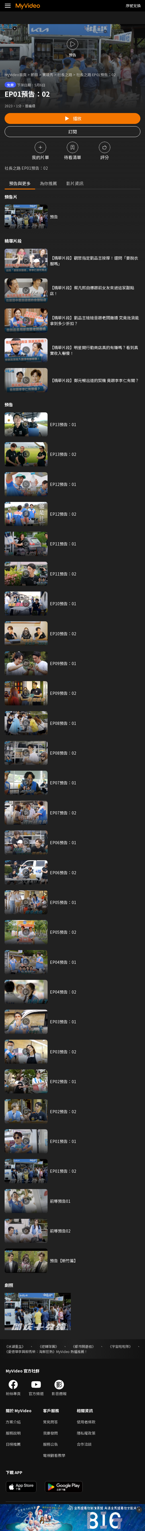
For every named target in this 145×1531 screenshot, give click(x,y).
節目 (34, 74)
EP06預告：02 (63, 872)
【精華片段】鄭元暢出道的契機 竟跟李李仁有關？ (94, 380)
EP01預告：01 (63, 1141)
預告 (54, 216)
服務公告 (50, 1444)
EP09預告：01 (63, 663)
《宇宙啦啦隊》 (120, 1346)
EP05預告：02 (63, 932)
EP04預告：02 (63, 992)
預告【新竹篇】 (64, 1260)
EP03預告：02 (63, 1052)
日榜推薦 (13, 1444)
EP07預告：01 (63, 783)
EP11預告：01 (63, 544)
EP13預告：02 (63, 454)
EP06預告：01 (63, 842)
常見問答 (50, 1422)
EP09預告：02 (63, 693)
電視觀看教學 (54, 1455)
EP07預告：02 (63, 813)
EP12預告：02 (63, 514)
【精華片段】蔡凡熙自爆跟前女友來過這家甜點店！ (92, 290)
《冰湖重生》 (15, 1346)
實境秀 (47, 74)
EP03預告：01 (63, 1021)
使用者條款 (86, 1422)
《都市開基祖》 (83, 1346)
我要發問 (50, 1433)
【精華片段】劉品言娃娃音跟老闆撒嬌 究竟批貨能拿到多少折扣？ (94, 320)
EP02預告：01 (63, 1081)
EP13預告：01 (63, 424)
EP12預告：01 (63, 484)
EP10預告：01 (63, 603)
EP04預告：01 (63, 962)
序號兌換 (133, 5)
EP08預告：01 (63, 723)
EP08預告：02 (63, 753)
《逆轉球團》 (48, 1346)
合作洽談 (84, 1444)
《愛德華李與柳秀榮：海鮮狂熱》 (30, 1351)
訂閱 (72, 131)
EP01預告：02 (63, 1171)
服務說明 (13, 1433)
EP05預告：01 (63, 902)
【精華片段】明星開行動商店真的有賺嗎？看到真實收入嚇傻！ (94, 350)
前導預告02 (60, 1231)
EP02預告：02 (63, 1111)
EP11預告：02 (63, 574)
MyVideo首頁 (16, 74)
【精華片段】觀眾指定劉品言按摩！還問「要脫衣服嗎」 (94, 260)
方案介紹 (13, 1422)
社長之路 (64, 74)
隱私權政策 (86, 1433)
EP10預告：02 (63, 633)
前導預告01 (60, 1201)
